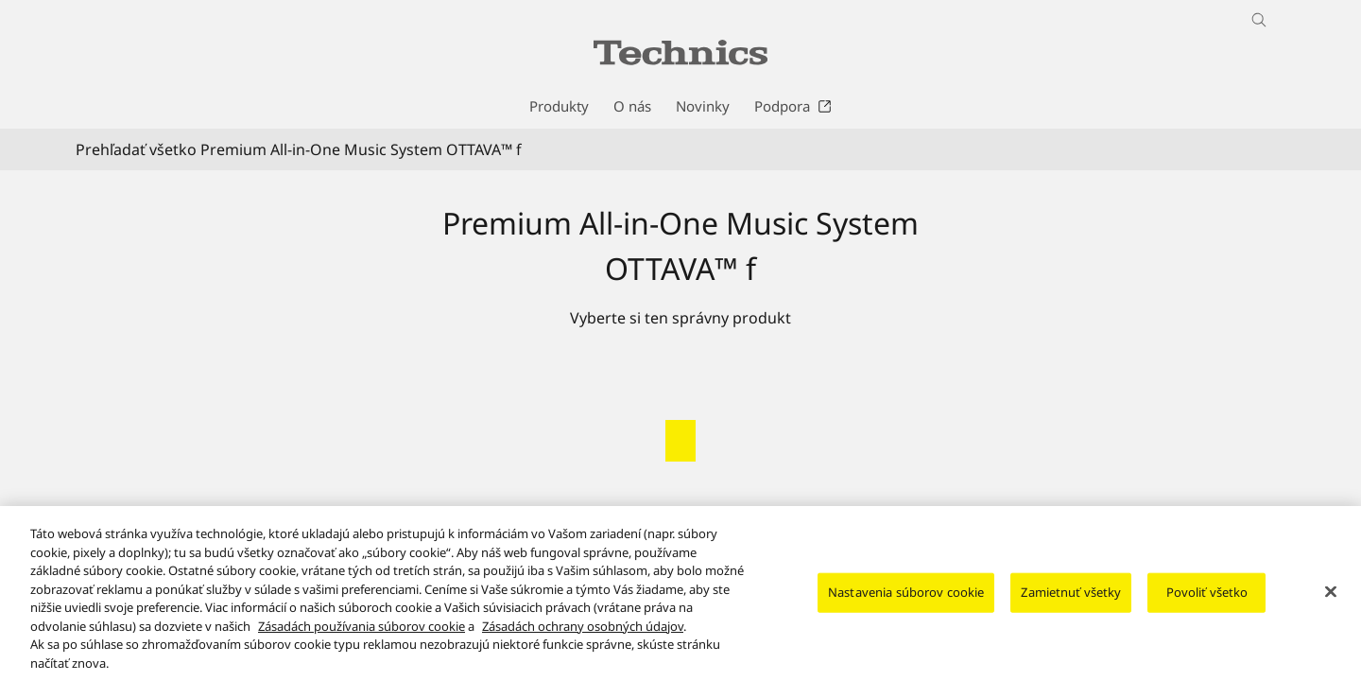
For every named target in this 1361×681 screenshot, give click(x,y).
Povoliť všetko (1207, 605)
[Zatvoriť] (1331, 605)
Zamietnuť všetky (1071, 605)
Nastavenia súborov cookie (906, 605)
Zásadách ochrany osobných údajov (582, 639)
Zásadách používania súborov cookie (361, 639)
